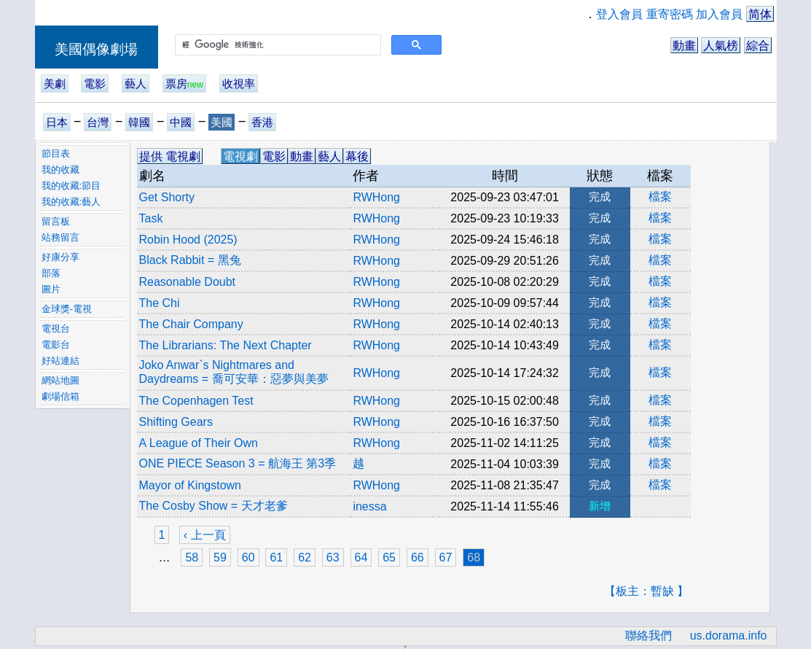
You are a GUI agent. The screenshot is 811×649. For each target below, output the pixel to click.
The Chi (159, 303)
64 (361, 557)
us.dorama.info (728, 635)
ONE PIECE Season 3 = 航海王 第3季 (238, 463)
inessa (369, 506)
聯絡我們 (648, 635)
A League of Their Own (198, 443)
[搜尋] (276, 45)
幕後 (357, 156)
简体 (760, 14)
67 (445, 557)
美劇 (55, 83)
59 (220, 557)
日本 (57, 122)
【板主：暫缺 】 (646, 591)
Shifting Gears (176, 422)
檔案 (660, 196)
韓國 (139, 122)
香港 (262, 122)
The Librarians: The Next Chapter (225, 345)
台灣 (98, 122)
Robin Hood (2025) (188, 239)
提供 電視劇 (169, 156)
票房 (184, 83)
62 (304, 557)
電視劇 (240, 156)
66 (417, 557)
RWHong (376, 197)
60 (248, 557)
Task (151, 218)
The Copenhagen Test (196, 401)
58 (191, 557)
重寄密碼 (669, 14)
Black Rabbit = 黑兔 (190, 260)
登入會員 (619, 14)
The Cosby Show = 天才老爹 (213, 506)
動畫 (684, 45)
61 (276, 557)
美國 (221, 122)
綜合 (757, 45)
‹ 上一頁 (205, 535)
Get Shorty (167, 197)
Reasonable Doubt (187, 282)
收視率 (238, 83)
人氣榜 (720, 45)
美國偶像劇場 (96, 49)
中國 (181, 122)
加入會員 (719, 14)
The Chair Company (191, 324)
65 (389, 557)
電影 (95, 83)
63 (333, 557)
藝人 (135, 83)
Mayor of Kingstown (190, 485)
